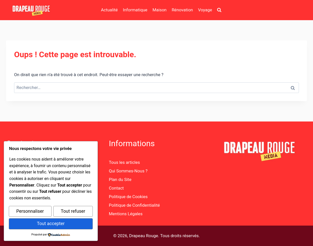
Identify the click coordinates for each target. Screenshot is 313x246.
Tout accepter (51, 223)
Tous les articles (124, 162)
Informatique (135, 9)
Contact (116, 188)
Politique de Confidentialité (134, 205)
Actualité (109, 9)
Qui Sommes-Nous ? (128, 170)
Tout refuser (73, 211)
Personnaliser (30, 211)
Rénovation (182, 9)
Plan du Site (120, 179)
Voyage (205, 9)
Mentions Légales (126, 213)
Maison (159, 9)
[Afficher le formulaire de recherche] (219, 10)
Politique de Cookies (128, 196)
